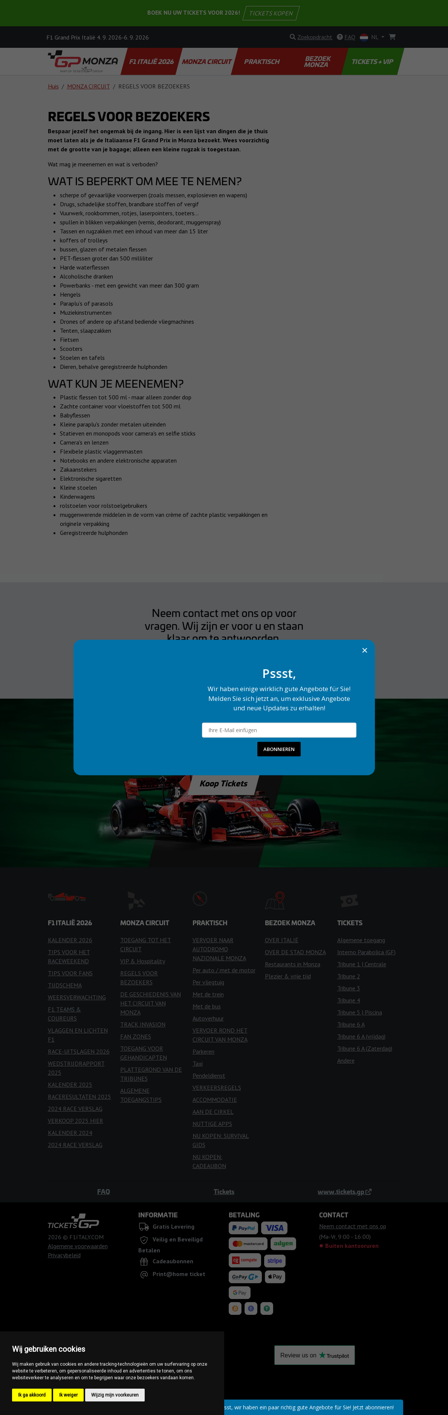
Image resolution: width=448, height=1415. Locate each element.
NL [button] (370, 37)
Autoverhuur (208, 1018)
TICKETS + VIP (373, 61)
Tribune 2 (348, 976)
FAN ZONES (135, 1036)
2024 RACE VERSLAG (75, 1108)
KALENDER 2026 (70, 940)
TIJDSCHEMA (65, 985)
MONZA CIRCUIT (207, 61)
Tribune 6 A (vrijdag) (361, 1036)
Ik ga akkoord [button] (32, 1395)
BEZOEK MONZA (317, 61)
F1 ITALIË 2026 (151, 61)
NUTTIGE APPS (212, 1123)
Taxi (198, 1063)
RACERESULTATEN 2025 (79, 1096)
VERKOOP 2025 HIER (75, 1120)
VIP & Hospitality (142, 961)
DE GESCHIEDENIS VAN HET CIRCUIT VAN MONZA (150, 1003)
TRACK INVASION (142, 1024)
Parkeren (203, 1051)
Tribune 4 (348, 1000)
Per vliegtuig (208, 982)
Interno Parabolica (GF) (366, 952)
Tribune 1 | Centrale (361, 964)
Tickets (224, 1191)
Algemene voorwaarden (78, 1246)
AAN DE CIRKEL (213, 1111)
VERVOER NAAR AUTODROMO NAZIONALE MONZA (219, 949)
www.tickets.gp (345, 1191)
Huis (53, 86)
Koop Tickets (224, 783)
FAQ (103, 1191)
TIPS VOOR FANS (70, 973)
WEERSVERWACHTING (77, 997)
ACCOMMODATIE (215, 1099)
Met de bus (207, 1006)
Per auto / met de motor (224, 970)
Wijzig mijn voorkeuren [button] (115, 1395)
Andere (346, 1060)
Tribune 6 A (351, 1024)
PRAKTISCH (262, 61)
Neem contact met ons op (224, 659)
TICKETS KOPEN (271, 13)
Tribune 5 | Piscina (359, 1012)
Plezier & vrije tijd (288, 976)
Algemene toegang (361, 940)
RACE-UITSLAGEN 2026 (79, 1051)
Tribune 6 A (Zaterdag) (364, 1048)
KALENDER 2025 (70, 1084)
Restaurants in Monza (292, 964)
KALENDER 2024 (70, 1132)
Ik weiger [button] (68, 1395)
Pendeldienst (209, 1075)
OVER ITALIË (281, 940)
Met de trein (208, 994)
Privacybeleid (64, 1255)
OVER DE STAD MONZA (295, 952)
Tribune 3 (348, 988)
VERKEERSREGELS (217, 1087)
